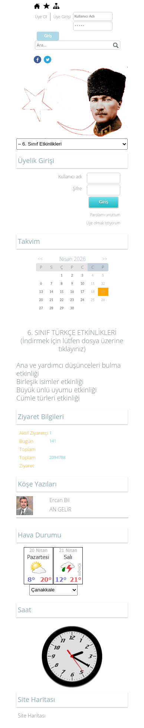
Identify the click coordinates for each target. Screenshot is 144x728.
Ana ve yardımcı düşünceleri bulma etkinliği (68, 369)
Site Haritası (32, 715)
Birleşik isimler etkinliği (50, 381)
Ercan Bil (59, 500)
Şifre (77, 188)
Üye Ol (41, 16)
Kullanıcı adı (70, 176)
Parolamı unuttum (105, 214)
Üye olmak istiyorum (103, 223)
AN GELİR (60, 509)
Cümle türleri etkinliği (48, 397)
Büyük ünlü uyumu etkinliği (56, 389)
